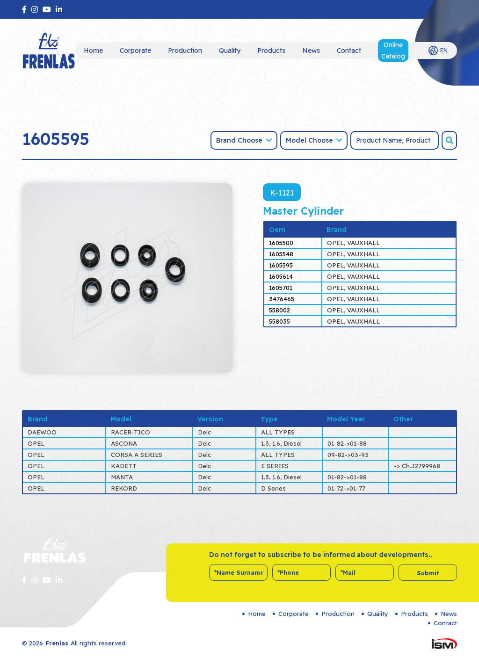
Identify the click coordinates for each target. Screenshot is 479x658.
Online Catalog (393, 50)
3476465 (281, 299)
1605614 (281, 276)
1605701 (280, 287)
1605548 (281, 254)
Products (271, 50)
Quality (229, 50)
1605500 (281, 242)
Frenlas (56, 643)
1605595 (281, 265)
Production (185, 50)
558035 (279, 321)
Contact (349, 50)
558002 (279, 310)
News (311, 50)
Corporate (135, 50)
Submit (428, 573)
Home (93, 50)
